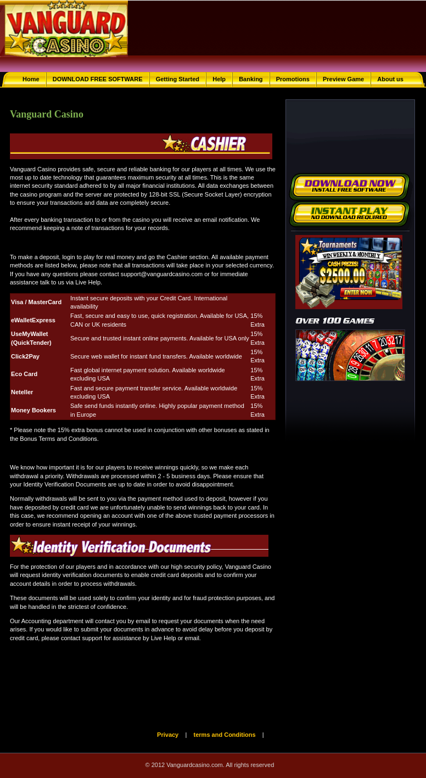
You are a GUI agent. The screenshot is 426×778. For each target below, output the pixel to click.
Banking (250, 79)
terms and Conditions (225, 734)
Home (31, 79)
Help (219, 79)
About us (390, 79)
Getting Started (177, 79)
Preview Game (343, 79)
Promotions (293, 79)
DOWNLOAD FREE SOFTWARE (98, 79)
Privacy (167, 734)
